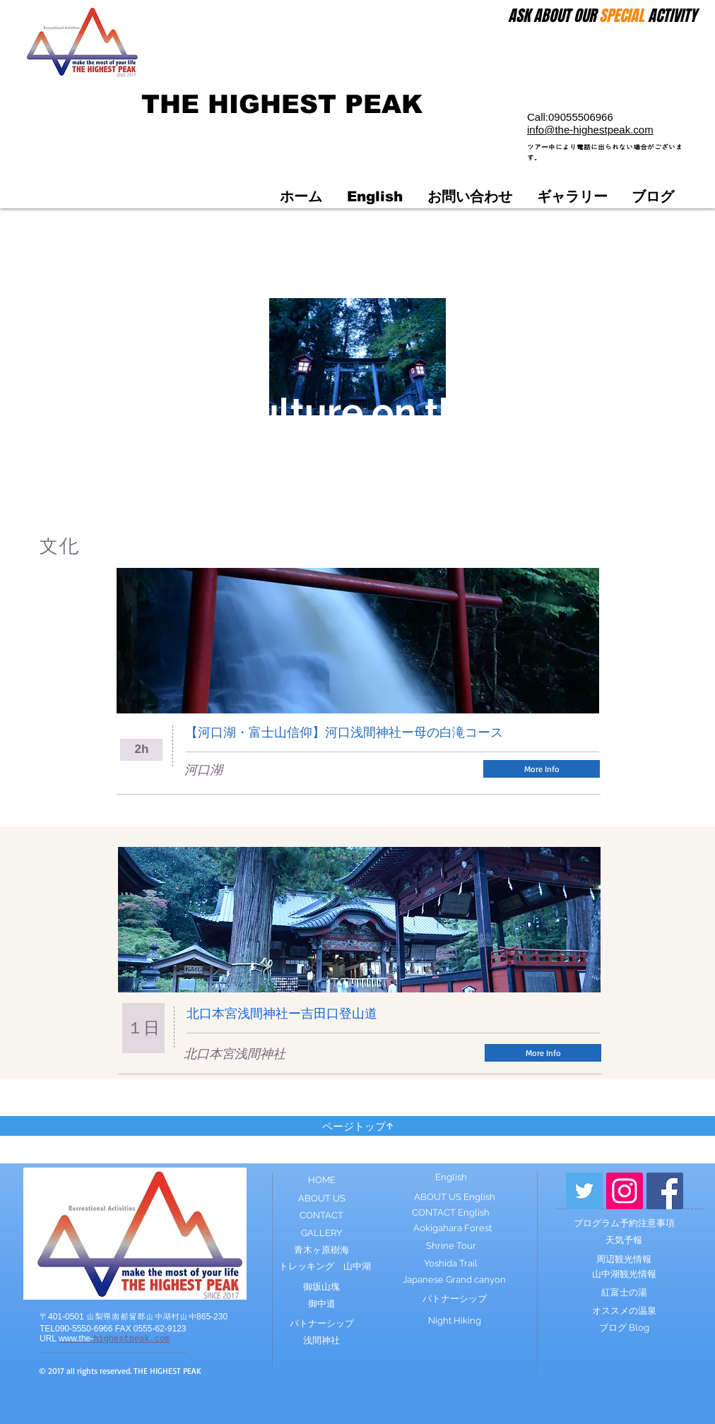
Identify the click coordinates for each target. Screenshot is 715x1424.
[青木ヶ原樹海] (321, 1250)
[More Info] (541, 769)
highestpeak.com (114, 1339)
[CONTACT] (321, 1216)
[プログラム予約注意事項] (624, 1223)
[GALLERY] (321, 1233)
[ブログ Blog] (624, 1328)
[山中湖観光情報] (624, 1274)
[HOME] (321, 1180)
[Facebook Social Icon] (664, 1191)
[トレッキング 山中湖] (325, 1266)
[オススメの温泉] (624, 1311)
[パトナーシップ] (321, 1324)
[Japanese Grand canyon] (454, 1280)
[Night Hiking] (454, 1321)
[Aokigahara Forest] (452, 1228)
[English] (451, 1177)
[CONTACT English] (451, 1213)
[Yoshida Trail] (451, 1264)
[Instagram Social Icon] (624, 1191)
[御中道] (321, 1304)
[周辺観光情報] (624, 1259)
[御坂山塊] (321, 1287)
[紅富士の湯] (624, 1292)
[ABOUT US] (321, 1199)
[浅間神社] (321, 1341)
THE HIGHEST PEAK (281, 104)
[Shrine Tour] (451, 1246)
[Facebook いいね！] (568, 732)
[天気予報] (624, 1240)
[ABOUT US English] (454, 1197)
